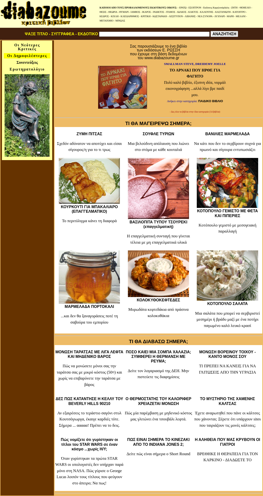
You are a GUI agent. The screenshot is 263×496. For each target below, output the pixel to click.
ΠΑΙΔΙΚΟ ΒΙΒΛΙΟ (210, 101)
